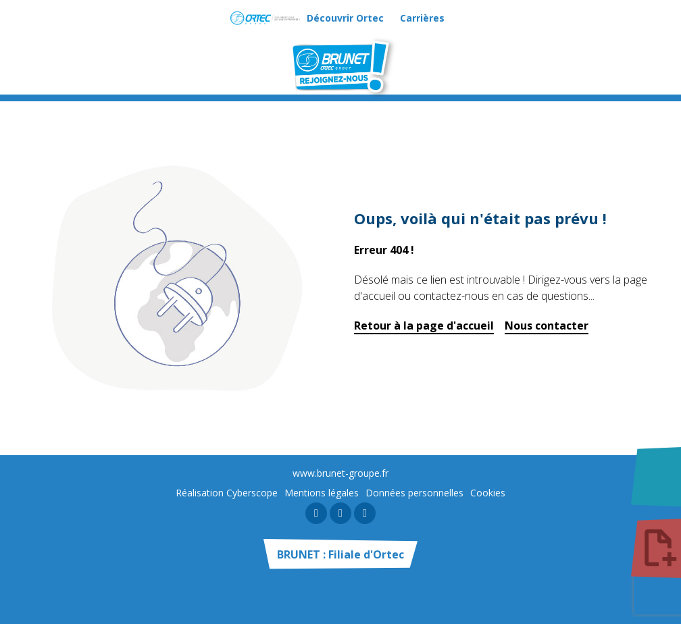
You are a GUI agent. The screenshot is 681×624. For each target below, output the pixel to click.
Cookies (487, 492)
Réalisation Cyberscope (227, 492)
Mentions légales (321, 492)
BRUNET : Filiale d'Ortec (340, 554)
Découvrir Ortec (345, 17)
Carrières (422, 17)
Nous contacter (546, 325)
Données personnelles (414, 492)
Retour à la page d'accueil (424, 325)
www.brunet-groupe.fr (340, 473)
